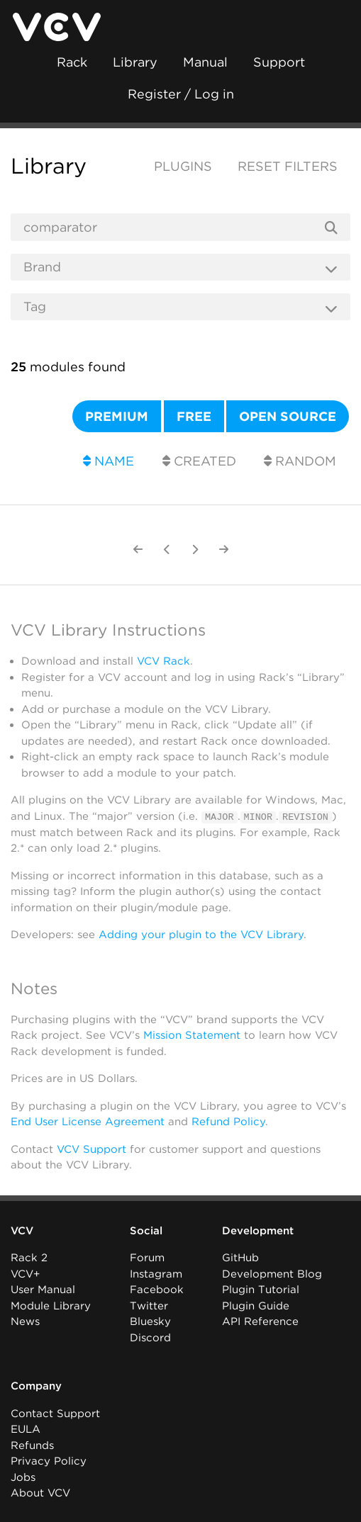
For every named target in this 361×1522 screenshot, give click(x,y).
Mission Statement (191, 1034)
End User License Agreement (88, 1121)
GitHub (240, 1257)
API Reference (260, 1321)
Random (300, 460)
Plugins (183, 166)
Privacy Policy (49, 1461)
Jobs (23, 1476)
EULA (25, 1429)
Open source (287, 416)
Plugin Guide (255, 1305)
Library (135, 62)
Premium (116, 416)
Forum (147, 1257)
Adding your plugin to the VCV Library (201, 934)
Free (194, 416)
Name (108, 460)
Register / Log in (181, 93)
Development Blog (272, 1273)
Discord (150, 1337)
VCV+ (25, 1273)
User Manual (43, 1289)
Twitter (149, 1305)
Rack (72, 62)
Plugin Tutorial (260, 1289)
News (25, 1321)
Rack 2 (29, 1257)
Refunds (32, 1444)
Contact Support (55, 1413)
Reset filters (288, 166)
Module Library (51, 1305)
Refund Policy (228, 1121)
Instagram (156, 1273)
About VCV (40, 1493)
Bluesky (150, 1321)
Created (199, 460)
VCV (22, 1230)
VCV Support (91, 1148)
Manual (205, 62)
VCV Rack (163, 661)
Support (279, 62)
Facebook (157, 1289)
